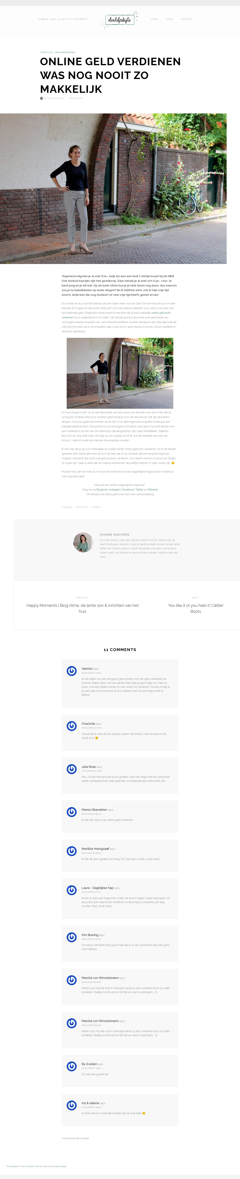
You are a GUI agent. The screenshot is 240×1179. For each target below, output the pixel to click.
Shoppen (96, 507)
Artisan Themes (35, 1169)
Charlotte (88, 726)
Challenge (67, 507)
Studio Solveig (59, 1169)
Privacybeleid (13, 1169)
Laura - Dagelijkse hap (98, 891)
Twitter (139, 489)
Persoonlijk (81, 507)
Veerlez (87, 671)
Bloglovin (102, 489)
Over (169, 21)
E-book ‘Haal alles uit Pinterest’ (64, 21)
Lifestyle (46, 52)
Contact (187, 21)
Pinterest (153, 489)
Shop (154, 21)
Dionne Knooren (56, 98)
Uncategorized (64, 52)
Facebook (128, 489)
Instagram (115, 489)
